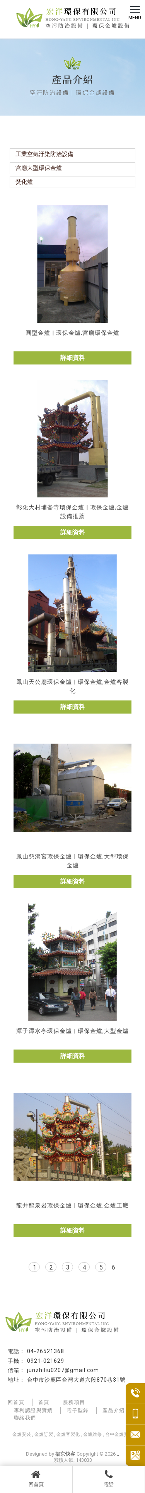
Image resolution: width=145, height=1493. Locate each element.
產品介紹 (113, 1410)
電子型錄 (78, 1410)
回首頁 (36, 1478)
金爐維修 (92, 1434)
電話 (109, 1478)
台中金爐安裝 (119, 1434)
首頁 (43, 1402)
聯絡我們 (25, 1418)
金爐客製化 (68, 1434)
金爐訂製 (43, 1434)
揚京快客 (65, 1454)
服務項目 (74, 1402)
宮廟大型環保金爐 (38, 168)
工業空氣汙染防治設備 (44, 154)
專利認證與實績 (33, 1410)
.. (118, 1454)
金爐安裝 (21, 1434)
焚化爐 (24, 181)
